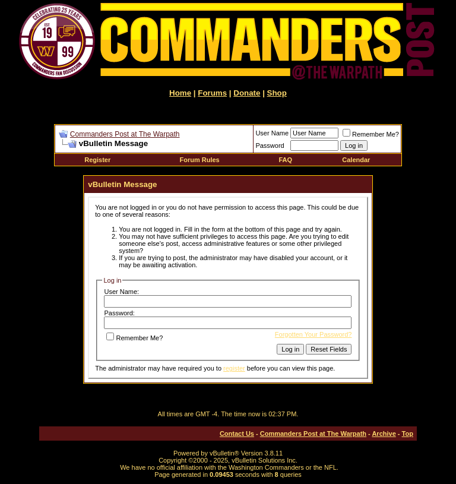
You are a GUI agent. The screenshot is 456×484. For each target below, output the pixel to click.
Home (180, 92)
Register (97, 159)
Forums (212, 92)
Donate (246, 92)
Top (407, 433)
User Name (272, 133)
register (234, 368)
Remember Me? (371, 134)
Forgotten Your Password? (313, 334)
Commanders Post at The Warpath (125, 134)
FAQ (285, 159)
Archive (383, 433)
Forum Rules (200, 159)
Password (269, 145)
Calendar (356, 159)
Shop (277, 92)
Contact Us (237, 433)
